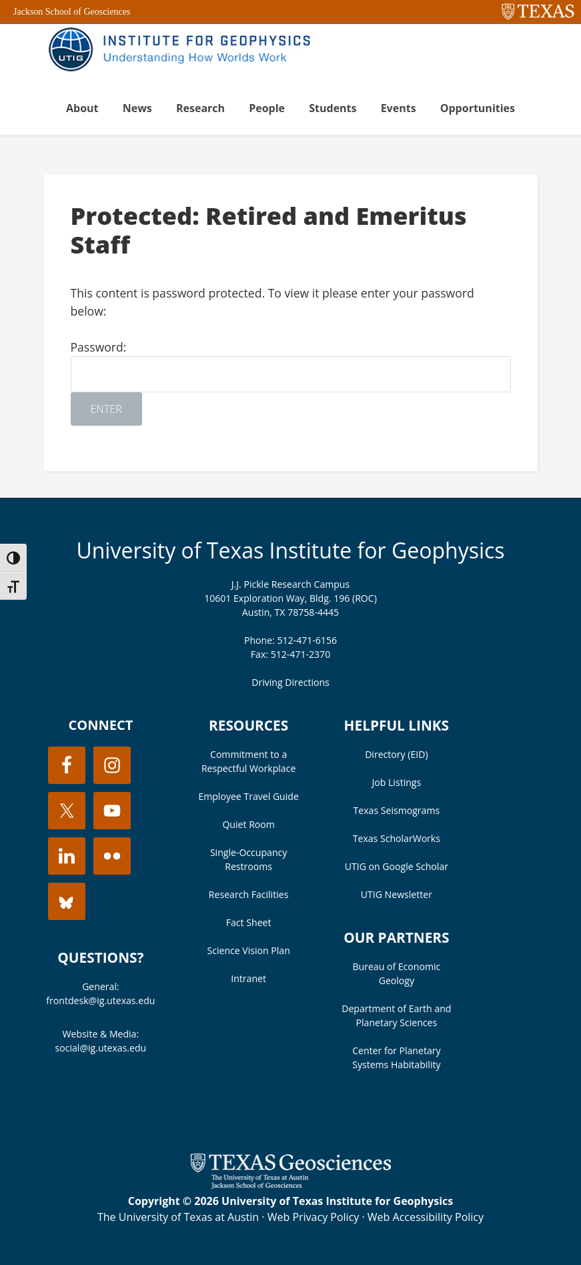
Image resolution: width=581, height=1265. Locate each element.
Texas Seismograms (397, 810)
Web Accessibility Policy (426, 1217)
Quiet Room (248, 824)
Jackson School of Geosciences (71, 12)
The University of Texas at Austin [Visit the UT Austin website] (178, 1217)
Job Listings (397, 782)
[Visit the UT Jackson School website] (291, 1185)
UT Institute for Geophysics (184, 50)
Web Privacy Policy (313, 1217)
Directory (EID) (396, 754)
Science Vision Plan (248, 950)
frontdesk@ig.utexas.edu (100, 1000)
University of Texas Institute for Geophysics (290, 550)
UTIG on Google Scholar (396, 866)
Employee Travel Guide (248, 796)
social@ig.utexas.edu (101, 1047)
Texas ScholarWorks (396, 838)
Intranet (248, 978)
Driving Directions (290, 682)
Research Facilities (249, 894)
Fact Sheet (248, 922)
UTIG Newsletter (396, 894)
